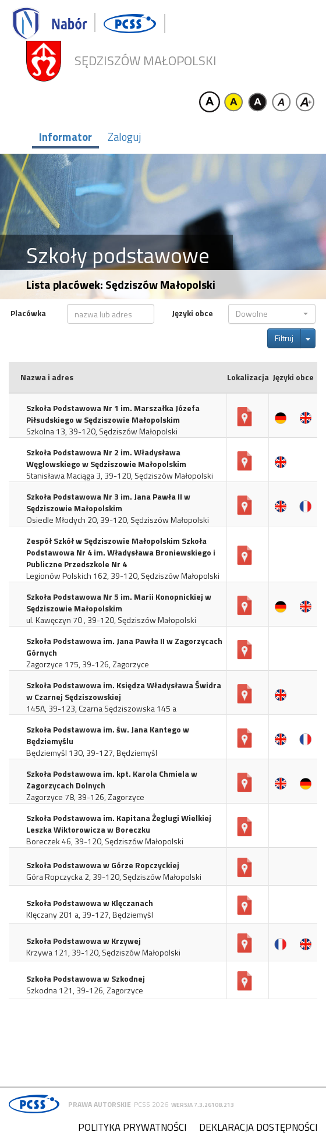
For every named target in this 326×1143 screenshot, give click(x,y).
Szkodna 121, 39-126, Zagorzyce (84, 990)
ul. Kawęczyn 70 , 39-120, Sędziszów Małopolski (111, 620)
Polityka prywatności (132, 1127)
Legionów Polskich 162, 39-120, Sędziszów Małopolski (122, 576)
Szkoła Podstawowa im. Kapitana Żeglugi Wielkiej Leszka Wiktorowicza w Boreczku (118, 824)
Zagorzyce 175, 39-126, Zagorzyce (87, 664)
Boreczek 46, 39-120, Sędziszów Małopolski (104, 841)
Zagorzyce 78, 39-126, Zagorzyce (85, 797)
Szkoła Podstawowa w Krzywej (83, 941)
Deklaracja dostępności (258, 1127)
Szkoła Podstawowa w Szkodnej (85, 979)
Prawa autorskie (99, 1104)
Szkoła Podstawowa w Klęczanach (89, 903)
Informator (65, 137)
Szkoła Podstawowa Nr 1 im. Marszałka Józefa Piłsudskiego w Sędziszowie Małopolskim (113, 414)
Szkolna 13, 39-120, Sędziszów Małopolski (102, 431)
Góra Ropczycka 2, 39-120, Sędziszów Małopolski (113, 877)
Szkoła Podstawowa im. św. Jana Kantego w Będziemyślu (107, 735)
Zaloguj (124, 137)
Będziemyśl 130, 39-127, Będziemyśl (91, 753)
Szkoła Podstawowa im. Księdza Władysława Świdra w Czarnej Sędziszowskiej (123, 691)
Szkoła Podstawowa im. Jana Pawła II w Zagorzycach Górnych (124, 647)
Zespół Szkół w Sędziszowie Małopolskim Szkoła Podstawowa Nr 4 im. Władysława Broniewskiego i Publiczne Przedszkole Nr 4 (120, 552)
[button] (272, 314)
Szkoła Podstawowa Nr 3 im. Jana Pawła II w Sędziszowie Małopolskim (108, 502)
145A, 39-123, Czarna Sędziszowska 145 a (101, 708)
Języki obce (192, 313)
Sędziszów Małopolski (146, 61)
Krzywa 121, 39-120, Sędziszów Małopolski (103, 952)
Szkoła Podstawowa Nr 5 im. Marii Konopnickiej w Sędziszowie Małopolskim (118, 602)
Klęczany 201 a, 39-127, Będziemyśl (89, 915)
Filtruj (284, 338)
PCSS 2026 (151, 1104)
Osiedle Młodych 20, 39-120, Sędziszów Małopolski (117, 520)
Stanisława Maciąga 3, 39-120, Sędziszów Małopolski (119, 476)
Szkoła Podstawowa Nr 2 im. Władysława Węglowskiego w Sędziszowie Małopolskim (106, 458)
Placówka (28, 313)
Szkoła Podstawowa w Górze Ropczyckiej (102, 865)
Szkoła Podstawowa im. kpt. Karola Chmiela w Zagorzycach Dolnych (111, 779)
